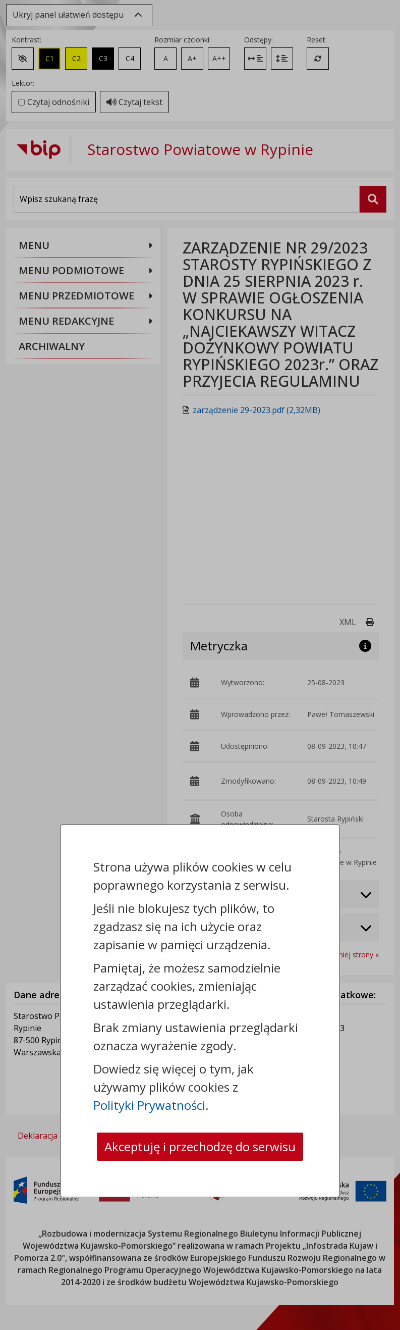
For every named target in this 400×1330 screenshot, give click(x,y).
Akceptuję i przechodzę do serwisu (200, 1146)
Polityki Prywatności (149, 1105)
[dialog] (200, 665)
